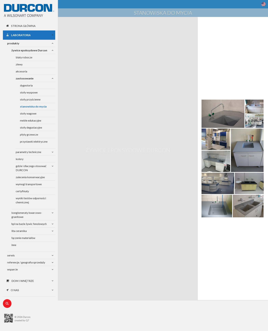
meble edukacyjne (30, 120)
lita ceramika (19, 230)
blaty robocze (24, 57)
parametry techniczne (28, 152)
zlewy (19, 64)
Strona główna (21, 25)
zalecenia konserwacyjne (30, 177)
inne (13, 244)
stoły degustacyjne (31, 127)
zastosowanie (25, 78)
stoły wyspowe (29, 92)
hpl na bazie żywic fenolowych (29, 223)
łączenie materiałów (23, 237)
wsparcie (12, 269)
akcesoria (21, 71)
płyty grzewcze (29, 134)
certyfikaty (22, 191)
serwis (11, 255)
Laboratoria (18, 35)
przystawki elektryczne (34, 141)
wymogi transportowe (29, 184)
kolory (19, 159)
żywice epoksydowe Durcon (29, 50)
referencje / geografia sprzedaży (26, 262)
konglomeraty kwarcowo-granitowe (26, 214)
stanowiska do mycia (33, 106)
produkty (13, 43)
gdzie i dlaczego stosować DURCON (31, 168)
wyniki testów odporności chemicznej (31, 200)
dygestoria (26, 85)
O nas (12, 290)
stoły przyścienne (30, 99)
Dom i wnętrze (20, 280)
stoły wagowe (28, 113)
